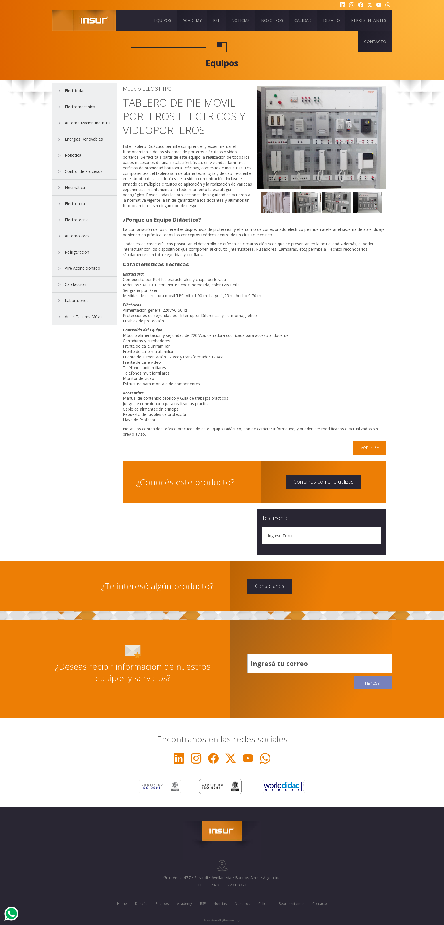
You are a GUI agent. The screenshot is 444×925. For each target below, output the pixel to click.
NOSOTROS (272, 20)
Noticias (220, 903)
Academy (184, 903)
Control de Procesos (84, 171)
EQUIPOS (162, 20)
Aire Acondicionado (82, 268)
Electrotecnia (77, 219)
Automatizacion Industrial (88, 123)
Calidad (264, 903)
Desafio (141, 903)
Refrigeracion (77, 252)
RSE (216, 20)
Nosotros (242, 903)
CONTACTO (375, 41)
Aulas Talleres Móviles (85, 316)
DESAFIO (331, 20)
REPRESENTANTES (368, 20)
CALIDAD (303, 20)
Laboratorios (77, 300)
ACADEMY (192, 20)
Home (122, 903)
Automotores (77, 236)
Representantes (291, 903)
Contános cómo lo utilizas (324, 481)
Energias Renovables (84, 139)
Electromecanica (80, 106)
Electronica (75, 203)
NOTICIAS (240, 20)
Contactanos (269, 585)
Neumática (75, 187)
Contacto (319, 903)
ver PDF (370, 447)
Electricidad (75, 90)
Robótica (73, 155)
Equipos (162, 903)
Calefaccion (75, 284)
